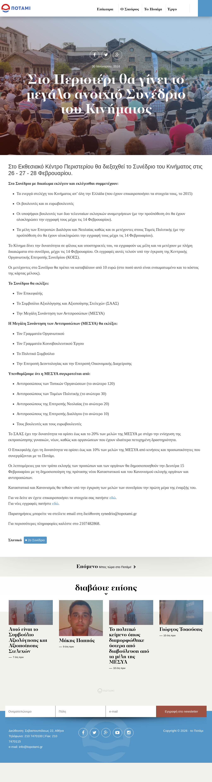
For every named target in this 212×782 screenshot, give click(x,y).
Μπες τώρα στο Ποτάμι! (103, 567)
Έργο (172, 9)
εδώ (113, 497)
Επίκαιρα (105, 9)
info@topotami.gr (31, 747)
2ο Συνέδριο (36, 540)
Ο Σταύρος (129, 9)
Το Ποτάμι (153, 9)
